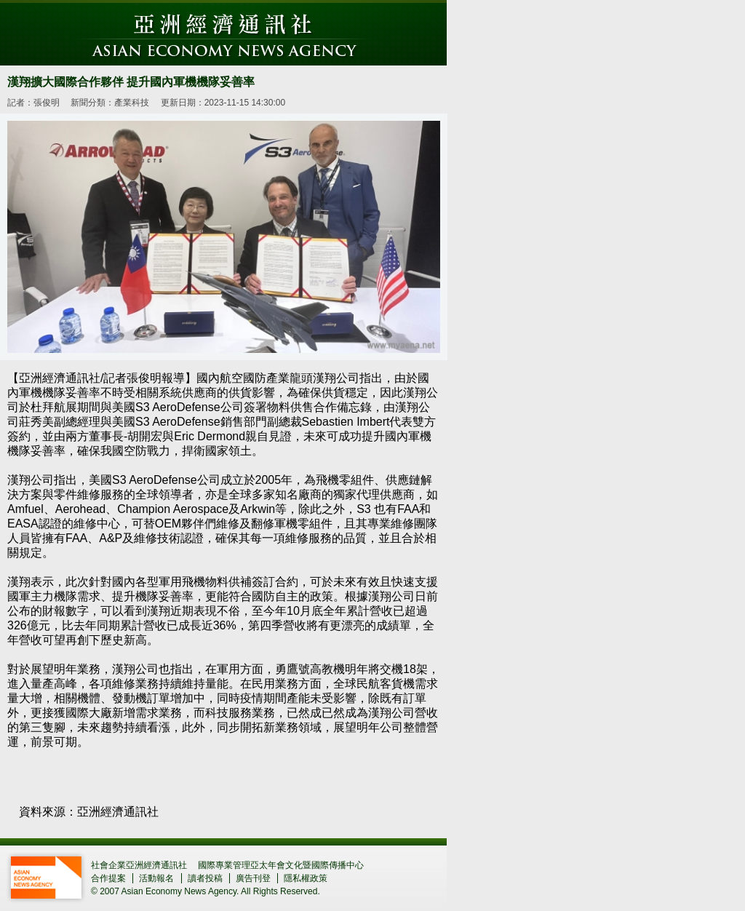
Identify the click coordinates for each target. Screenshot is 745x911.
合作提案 (108, 878)
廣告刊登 (253, 878)
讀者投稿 (205, 878)
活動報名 (156, 878)
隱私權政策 (305, 878)
